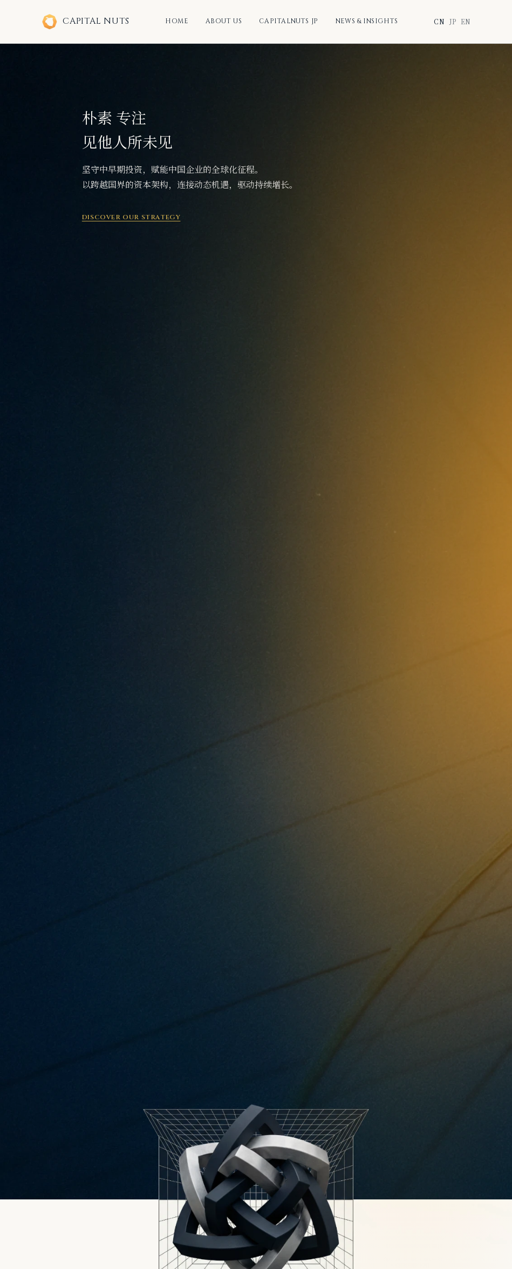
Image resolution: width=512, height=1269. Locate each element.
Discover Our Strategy (131, 217)
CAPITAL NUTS (85, 21)
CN (439, 21)
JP (452, 21)
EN (466, 21)
